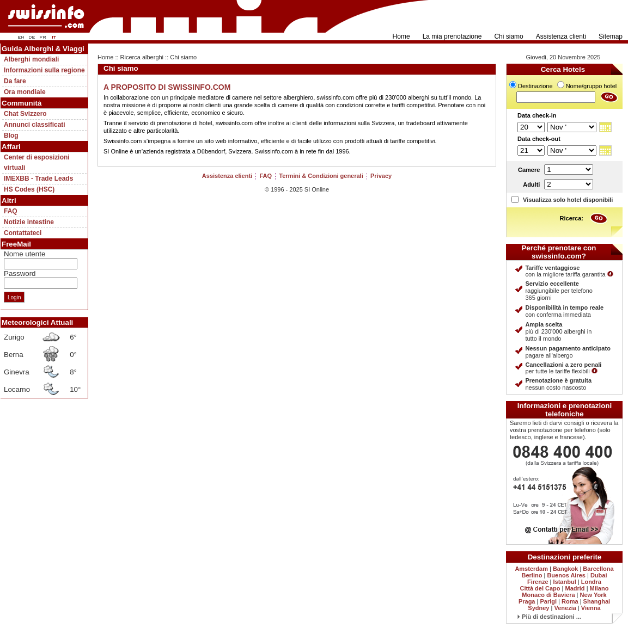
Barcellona (598, 568)
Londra (591, 581)
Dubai (598, 575)
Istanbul (564, 581)
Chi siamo (508, 36)
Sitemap (611, 36)
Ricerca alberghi (141, 57)
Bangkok (565, 568)
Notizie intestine (29, 222)
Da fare (15, 81)
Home (401, 36)
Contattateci (22, 233)
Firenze (537, 581)
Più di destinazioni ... (549, 616)
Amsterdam (531, 568)
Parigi (548, 601)
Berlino (532, 575)
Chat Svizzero (25, 114)
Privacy (381, 176)
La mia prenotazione (452, 36)
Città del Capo (540, 588)
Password (20, 273)
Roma (570, 601)
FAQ (10, 211)
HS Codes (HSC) (29, 189)
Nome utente (24, 254)
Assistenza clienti (561, 36)
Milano (599, 588)
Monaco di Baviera (548, 595)
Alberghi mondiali (31, 59)
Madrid (575, 588)
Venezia (565, 608)
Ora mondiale (25, 92)
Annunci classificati (34, 124)
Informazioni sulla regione (44, 70)
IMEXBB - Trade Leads (38, 178)
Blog (11, 135)
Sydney (538, 608)
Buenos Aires (566, 575)
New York (593, 595)
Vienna (591, 608)
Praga (527, 601)
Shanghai (597, 601)
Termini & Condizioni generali (321, 176)
